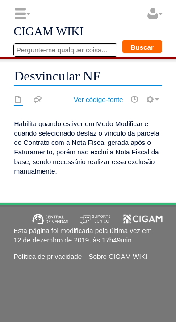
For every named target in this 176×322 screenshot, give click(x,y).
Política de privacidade (47, 256)
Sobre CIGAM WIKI (117, 256)
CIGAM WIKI (48, 31)
